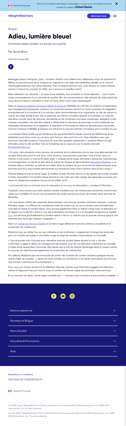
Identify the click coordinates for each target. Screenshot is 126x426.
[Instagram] (72, 296)
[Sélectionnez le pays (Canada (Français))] (19, 391)
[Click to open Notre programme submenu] (63, 311)
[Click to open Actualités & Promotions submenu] (63, 341)
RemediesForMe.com (19, 147)
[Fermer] (116, 3)
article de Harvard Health (31, 223)
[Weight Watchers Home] (20, 16)
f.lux (10, 215)
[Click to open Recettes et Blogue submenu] (63, 321)
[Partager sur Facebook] (10, 66)
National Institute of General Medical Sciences (41, 106)
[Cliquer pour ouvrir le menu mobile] (115, 16)
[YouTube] (63, 296)
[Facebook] (53, 296)
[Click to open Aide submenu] (63, 351)
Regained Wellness (101, 162)
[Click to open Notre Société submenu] (63, 331)
